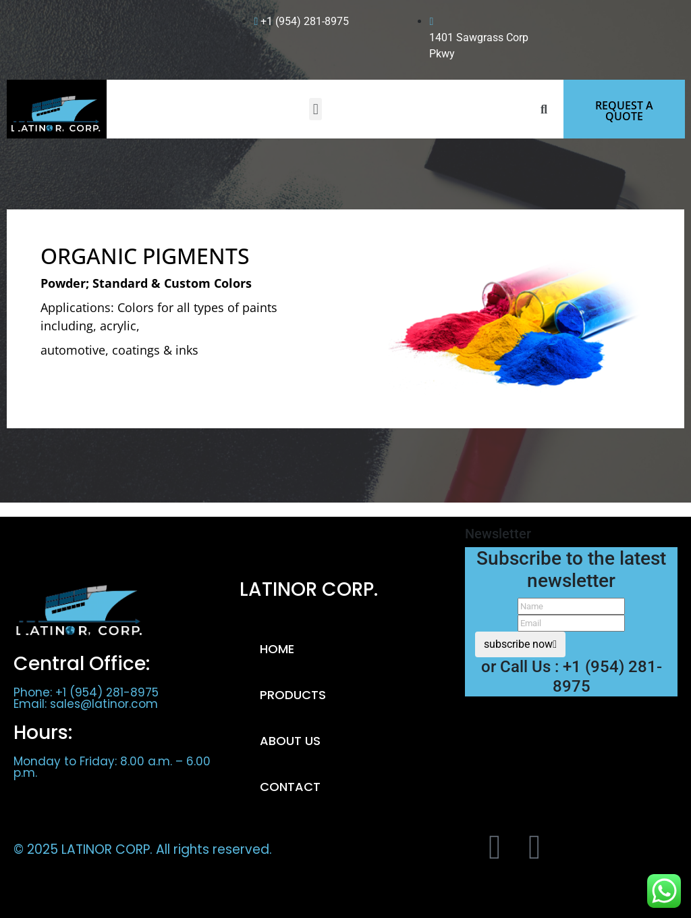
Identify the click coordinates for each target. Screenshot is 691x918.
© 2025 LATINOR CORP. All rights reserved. (142, 849)
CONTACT (290, 786)
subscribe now (520, 644)
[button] (315, 109)
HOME (277, 648)
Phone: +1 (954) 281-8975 (86, 692)
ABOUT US (290, 740)
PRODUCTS (293, 694)
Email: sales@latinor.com (85, 704)
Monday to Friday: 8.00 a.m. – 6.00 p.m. (112, 767)
